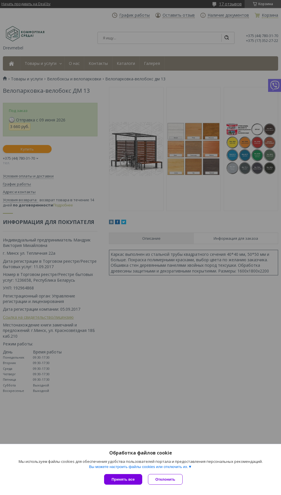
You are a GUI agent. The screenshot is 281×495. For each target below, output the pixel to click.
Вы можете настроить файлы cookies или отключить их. (138, 467)
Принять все (123, 479)
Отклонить (165, 479)
